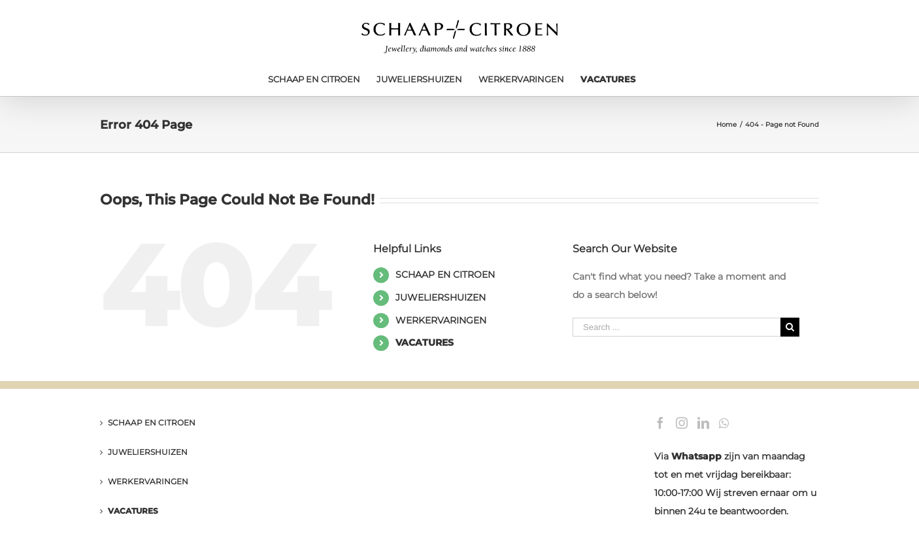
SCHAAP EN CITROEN (445, 274)
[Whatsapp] (724, 423)
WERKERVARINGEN (440, 320)
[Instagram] (682, 423)
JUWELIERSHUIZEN (440, 297)
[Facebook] (660, 423)
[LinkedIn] (703, 423)
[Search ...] (676, 327)
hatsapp (702, 456)
